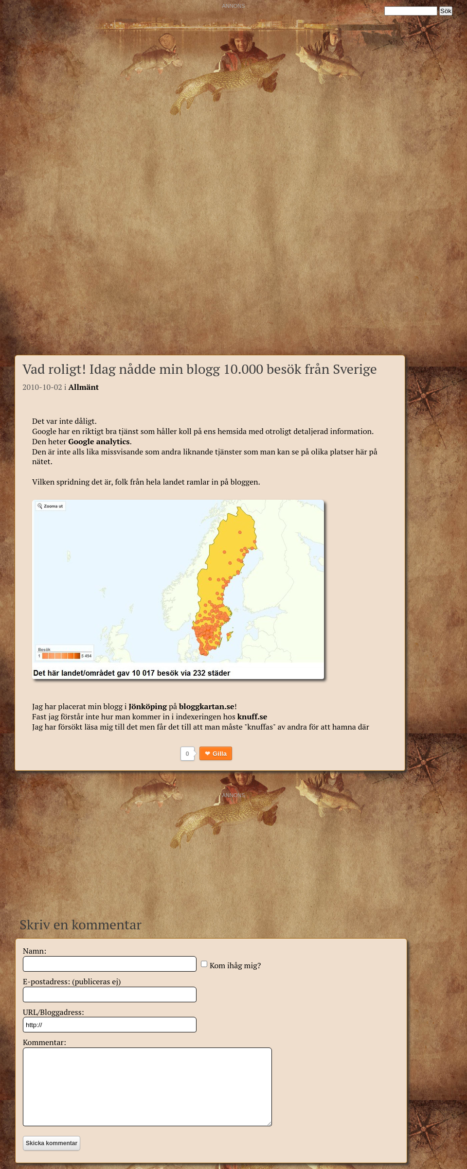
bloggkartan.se (206, 706)
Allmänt (83, 387)
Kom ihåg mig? (235, 965)
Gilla (220, 753)
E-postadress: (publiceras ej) (72, 981)
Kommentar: (44, 1042)
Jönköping (147, 706)
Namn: (34, 950)
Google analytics (98, 441)
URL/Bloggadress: (53, 1012)
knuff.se (252, 716)
